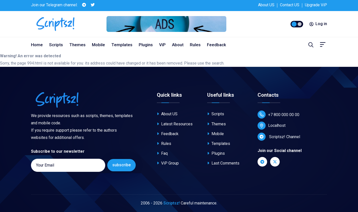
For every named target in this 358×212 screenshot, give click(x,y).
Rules (195, 44)
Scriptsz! (171, 203)
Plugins (146, 44)
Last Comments (223, 163)
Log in (318, 23)
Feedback (216, 44)
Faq (162, 153)
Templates (121, 44)
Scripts (56, 44)
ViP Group (168, 163)
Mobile (98, 44)
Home (37, 44)
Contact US (289, 5)
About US (266, 5)
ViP (162, 44)
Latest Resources (175, 124)
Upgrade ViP (316, 5)
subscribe (121, 165)
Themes (77, 44)
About (178, 44)
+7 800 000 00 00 (278, 115)
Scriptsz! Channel (279, 137)
